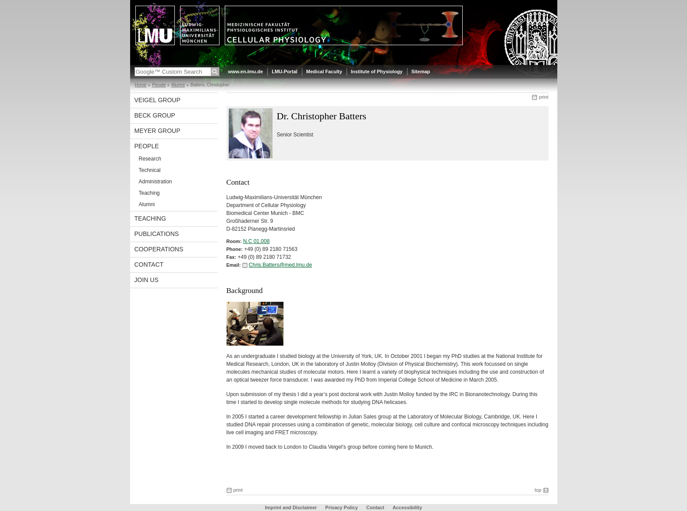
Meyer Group (158, 130)
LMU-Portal (284, 71)
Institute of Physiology (377, 71)
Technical (150, 170)
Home (141, 84)
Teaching (149, 193)
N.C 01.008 (256, 241)
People (159, 84)
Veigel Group (158, 100)
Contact (149, 264)
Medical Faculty (324, 71)
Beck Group (155, 115)
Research (150, 159)
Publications (157, 233)
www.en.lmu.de (245, 71)
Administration (155, 182)
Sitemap (420, 71)
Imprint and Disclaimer (291, 507)
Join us (147, 279)
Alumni (178, 84)
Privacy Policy (341, 507)
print (543, 97)
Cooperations (159, 249)
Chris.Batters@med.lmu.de (280, 265)
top (538, 490)
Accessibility (407, 507)
